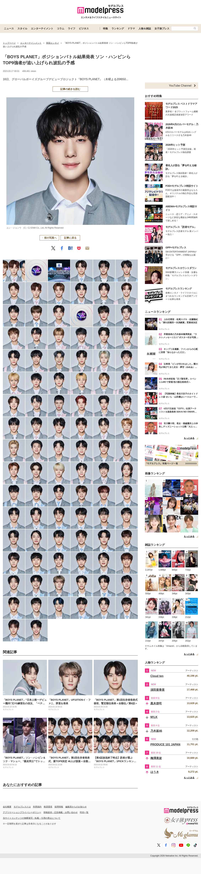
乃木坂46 (156, 730)
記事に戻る (70, 237)
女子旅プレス (161, 28)
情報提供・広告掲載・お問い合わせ (61, 812)
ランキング (118, 28)
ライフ (71, 28)
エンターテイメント (42, 28)
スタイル (22, 28)
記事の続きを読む (70, 89)
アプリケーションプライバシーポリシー (22, 812)
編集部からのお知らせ (76, 806)
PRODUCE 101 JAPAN (165, 744)
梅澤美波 (156, 758)
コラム (60, 28)
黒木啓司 (156, 703)
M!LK (153, 717)
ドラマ (131, 28)
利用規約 (37, 806)
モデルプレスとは (22, 806)
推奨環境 (48, 806)
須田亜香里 (157, 689)
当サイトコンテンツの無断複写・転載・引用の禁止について (31, 818)
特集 (105, 28)
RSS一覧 (84, 812)
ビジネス (84, 28)
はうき (154, 771)
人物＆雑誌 (144, 28)
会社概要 (7, 806)
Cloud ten (157, 675)
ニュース (9, 28)
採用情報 (59, 806)
